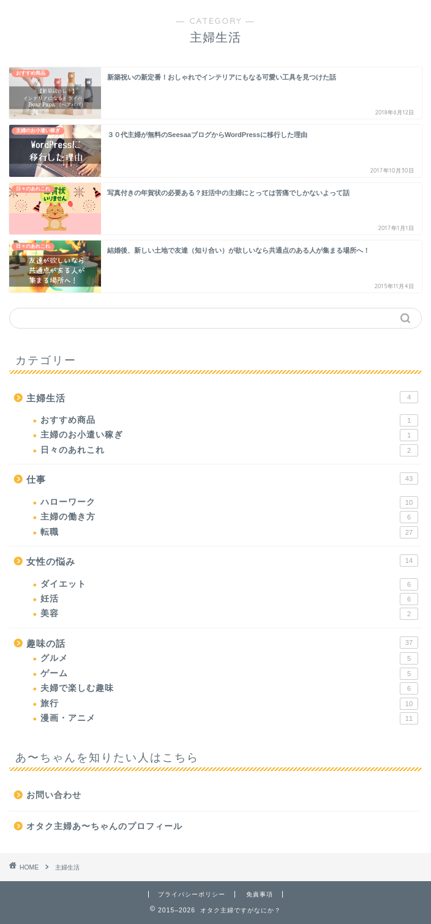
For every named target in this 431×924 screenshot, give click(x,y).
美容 (229, 614)
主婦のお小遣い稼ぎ (229, 435)
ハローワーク (229, 502)
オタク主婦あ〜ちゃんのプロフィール (104, 826)
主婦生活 (222, 397)
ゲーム (229, 674)
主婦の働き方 (229, 517)
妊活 (229, 599)
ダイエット (229, 584)
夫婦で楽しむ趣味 (229, 688)
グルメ (229, 658)
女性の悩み (222, 560)
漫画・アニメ (229, 718)
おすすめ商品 (229, 420)
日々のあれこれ (229, 450)
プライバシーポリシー (191, 894)
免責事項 (259, 894)
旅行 (229, 704)
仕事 (222, 478)
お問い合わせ (53, 795)
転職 (229, 532)
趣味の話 (222, 642)
